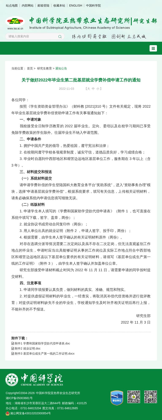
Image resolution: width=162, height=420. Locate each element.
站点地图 (12, 5)
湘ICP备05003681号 (19, 398)
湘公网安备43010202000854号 (30, 413)
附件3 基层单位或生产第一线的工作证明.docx (42, 353)
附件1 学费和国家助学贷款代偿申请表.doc (40, 343)
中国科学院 (93, 5)
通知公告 (61, 68)
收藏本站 (59, 5)
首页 (30, 68)
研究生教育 (44, 68)
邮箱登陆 (43, 5)
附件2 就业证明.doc (25, 348)
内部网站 (28, 5)
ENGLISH (75, 5)
